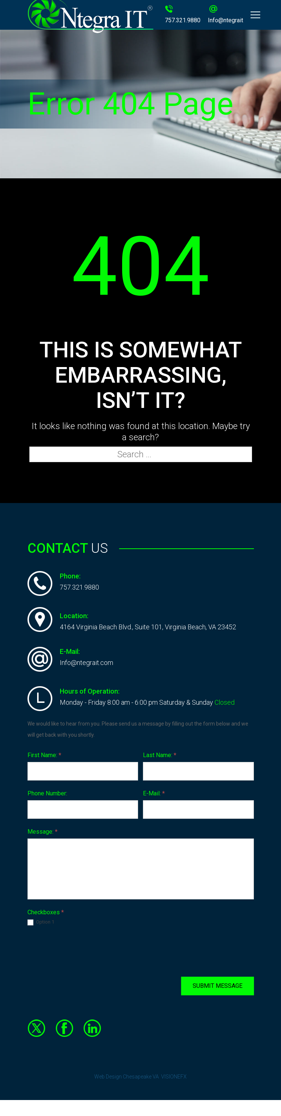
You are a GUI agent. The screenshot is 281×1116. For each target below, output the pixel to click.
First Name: (44, 755)
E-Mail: (154, 793)
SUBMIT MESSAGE (217, 985)
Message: (42, 831)
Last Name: (159, 755)
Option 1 (40, 922)
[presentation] (83, 951)
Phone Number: (47, 793)
